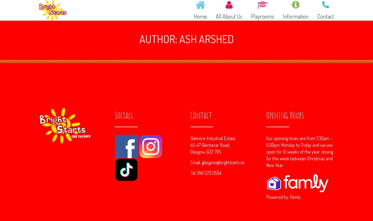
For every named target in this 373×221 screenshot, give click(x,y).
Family (295, 197)
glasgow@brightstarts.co (223, 162)
